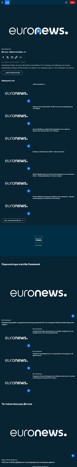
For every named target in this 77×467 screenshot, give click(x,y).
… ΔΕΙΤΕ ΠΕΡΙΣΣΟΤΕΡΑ (12, 73)
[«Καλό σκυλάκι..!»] (54, 93)
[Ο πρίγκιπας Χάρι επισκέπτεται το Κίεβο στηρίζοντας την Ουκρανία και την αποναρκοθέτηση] (54, 339)
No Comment (6, 320)
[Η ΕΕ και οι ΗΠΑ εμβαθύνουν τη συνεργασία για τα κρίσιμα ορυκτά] (38, 462)
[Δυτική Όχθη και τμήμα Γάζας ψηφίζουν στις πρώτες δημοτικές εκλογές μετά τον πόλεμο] (54, 138)
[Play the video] (38, 31)
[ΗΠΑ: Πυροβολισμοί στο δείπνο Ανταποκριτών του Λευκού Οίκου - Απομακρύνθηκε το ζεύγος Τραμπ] (54, 183)
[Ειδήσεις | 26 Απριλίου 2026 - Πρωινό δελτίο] (54, 161)
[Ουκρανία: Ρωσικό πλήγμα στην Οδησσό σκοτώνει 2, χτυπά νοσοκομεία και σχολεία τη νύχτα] (54, 384)
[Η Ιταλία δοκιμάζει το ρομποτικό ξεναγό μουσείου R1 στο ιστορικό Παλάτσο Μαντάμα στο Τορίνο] (38, 323)
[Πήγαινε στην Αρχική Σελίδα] (7, 2)
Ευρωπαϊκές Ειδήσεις (9, 460)
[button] (13, 220)
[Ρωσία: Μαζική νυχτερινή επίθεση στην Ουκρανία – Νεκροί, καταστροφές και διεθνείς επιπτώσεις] (54, 206)
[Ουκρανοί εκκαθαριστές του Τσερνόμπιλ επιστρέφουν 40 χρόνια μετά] (54, 361)
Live (72, 2)
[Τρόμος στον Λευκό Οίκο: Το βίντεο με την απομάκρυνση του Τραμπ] (54, 116)
